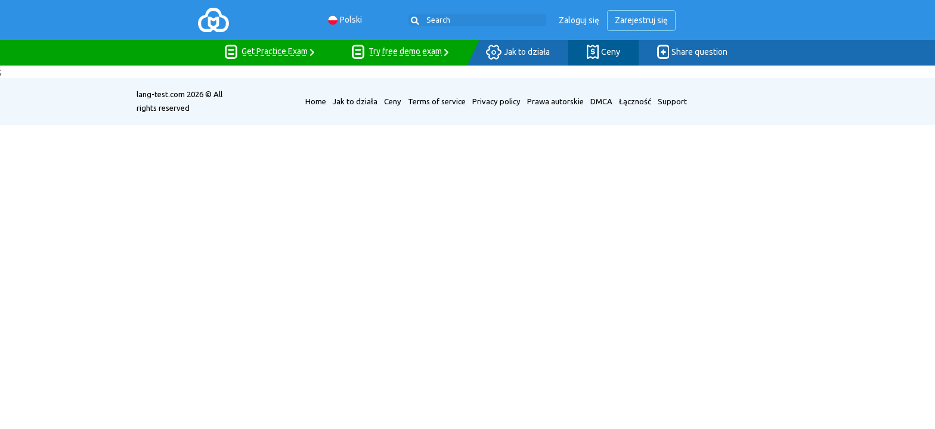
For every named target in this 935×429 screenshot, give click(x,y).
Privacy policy (496, 101)
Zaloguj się (579, 20)
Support (672, 101)
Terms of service (437, 101)
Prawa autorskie (555, 101)
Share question (692, 52)
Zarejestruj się (641, 20)
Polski (345, 20)
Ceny (603, 52)
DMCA (601, 101)
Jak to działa (518, 53)
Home (315, 101)
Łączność (635, 101)
